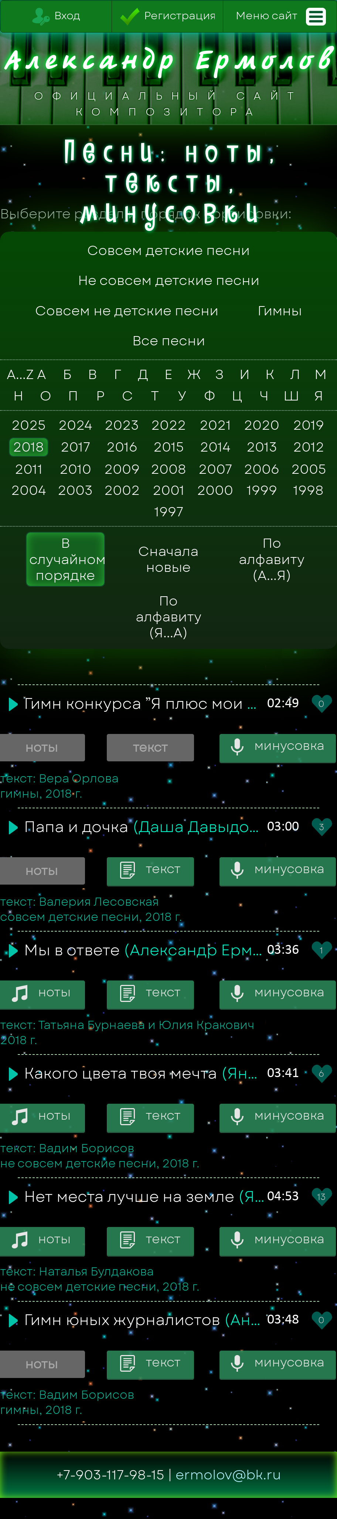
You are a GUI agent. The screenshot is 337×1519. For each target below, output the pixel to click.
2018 (28, 447)
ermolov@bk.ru (228, 1475)
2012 (308, 447)
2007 (215, 469)
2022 (168, 425)
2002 (122, 490)
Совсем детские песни (168, 250)
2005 (308, 469)
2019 (308, 425)
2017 (75, 447)
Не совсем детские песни (168, 280)
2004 (28, 490)
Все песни (168, 341)
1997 (168, 511)
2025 (28, 425)
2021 (215, 425)
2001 (168, 490)
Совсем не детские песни (126, 311)
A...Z (17, 374)
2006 (261, 469)
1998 (308, 490)
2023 (122, 425)
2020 (261, 425)
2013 (261, 447)
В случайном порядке (67, 559)
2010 (75, 469)
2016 (121, 447)
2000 (215, 490)
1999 (261, 490)
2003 (75, 490)
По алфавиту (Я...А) (168, 617)
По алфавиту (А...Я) (271, 559)
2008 (168, 469)
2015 (168, 447)
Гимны (280, 311)
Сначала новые (168, 559)
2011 (28, 469)
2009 (122, 469)
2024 (75, 425)
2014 (215, 447)
